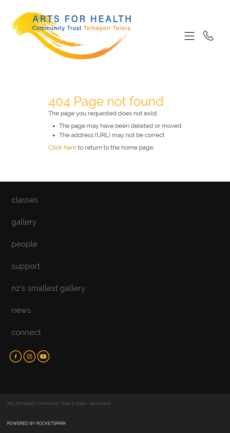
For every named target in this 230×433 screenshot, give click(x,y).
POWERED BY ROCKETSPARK (36, 423)
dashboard (99, 403)
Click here (62, 147)
